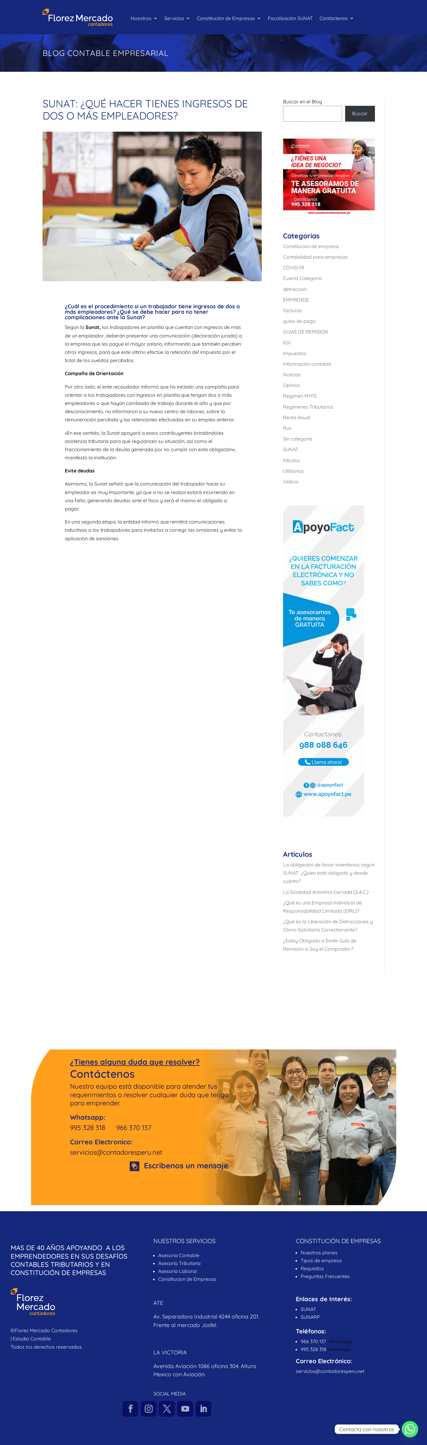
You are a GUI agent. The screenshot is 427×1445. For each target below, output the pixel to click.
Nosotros (141, 18)
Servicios (174, 18)
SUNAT (291, 449)
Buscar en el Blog (302, 102)
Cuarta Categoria (302, 278)
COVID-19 (293, 267)
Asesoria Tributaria (179, 1263)
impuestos (294, 353)
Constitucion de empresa (311, 246)
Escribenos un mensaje (186, 1165)
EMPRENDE (296, 300)
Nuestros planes (319, 1253)
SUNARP (310, 1317)
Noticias (292, 375)
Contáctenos (334, 18)
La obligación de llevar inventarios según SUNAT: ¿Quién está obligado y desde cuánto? (329, 873)
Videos (291, 482)
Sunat (93, 327)
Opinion (291, 385)
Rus (287, 428)
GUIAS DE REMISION (305, 332)
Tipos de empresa (321, 1260)
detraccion (295, 289)
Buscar (360, 113)
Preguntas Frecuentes (326, 1276)
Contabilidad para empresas (315, 257)
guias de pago (299, 321)
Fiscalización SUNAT (290, 18)
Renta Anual (296, 417)
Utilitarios (293, 471)
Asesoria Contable (178, 1255)
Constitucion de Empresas (187, 1279)
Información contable (307, 364)
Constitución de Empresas (226, 18)
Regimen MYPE (300, 396)
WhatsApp (340, 1341)
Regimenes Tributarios (308, 407)
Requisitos (312, 1268)
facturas (292, 310)
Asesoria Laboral (177, 1271)
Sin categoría (297, 439)
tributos (291, 460)
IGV (287, 343)
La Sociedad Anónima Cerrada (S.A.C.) (326, 892)
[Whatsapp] (410, 1429)
